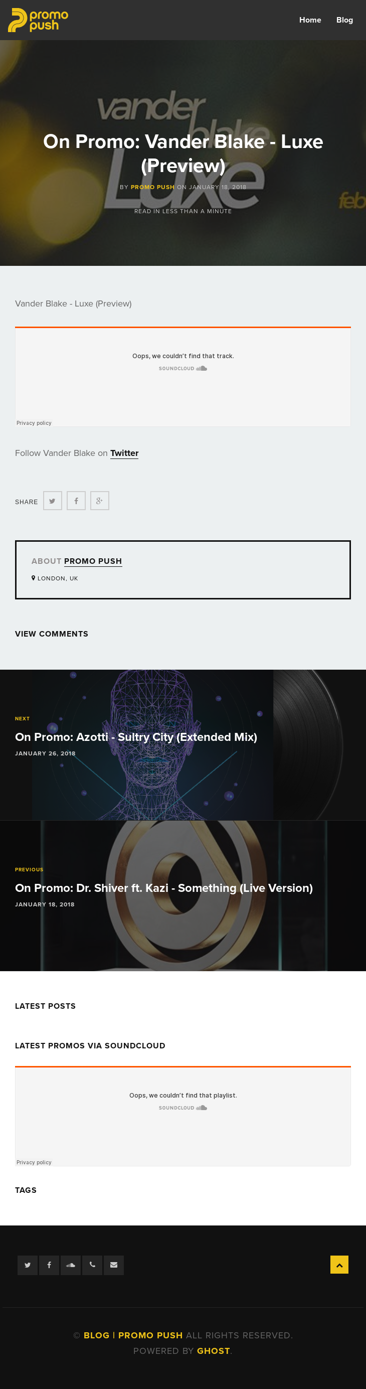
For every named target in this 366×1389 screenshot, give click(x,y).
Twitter (124, 452)
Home (310, 20)
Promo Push (153, 187)
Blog (344, 20)
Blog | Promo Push (135, 1335)
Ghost (213, 1350)
